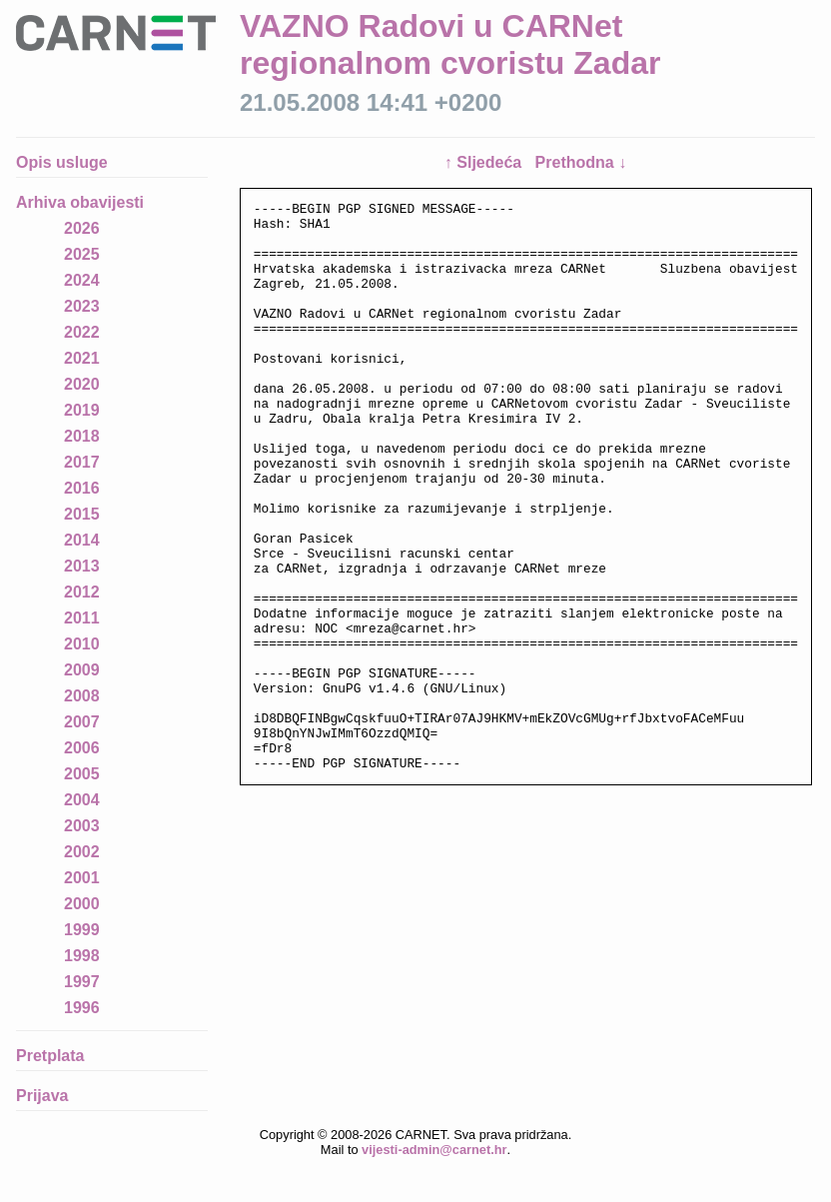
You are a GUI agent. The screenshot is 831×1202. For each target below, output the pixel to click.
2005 (82, 773)
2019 (82, 410)
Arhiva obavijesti (80, 202)
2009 (82, 669)
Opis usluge (62, 162)
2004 (82, 799)
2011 (82, 617)
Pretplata (50, 1055)
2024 (82, 280)
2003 (82, 825)
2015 (82, 514)
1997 (82, 981)
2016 (82, 488)
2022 (82, 332)
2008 (82, 695)
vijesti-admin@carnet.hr (434, 1149)
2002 (82, 851)
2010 (82, 643)
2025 (82, 254)
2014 (82, 540)
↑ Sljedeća (485, 162)
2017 (82, 462)
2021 (82, 358)
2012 (82, 592)
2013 (82, 566)
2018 (82, 436)
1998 (82, 955)
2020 (82, 384)
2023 (82, 306)
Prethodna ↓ (581, 162)
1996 (82, 1007)
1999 (82, 929)
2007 (82, 721)
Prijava (42, 1095)
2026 (82, 228)
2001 (82, 877)
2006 (82, 747)
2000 (82, 903)
